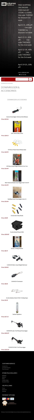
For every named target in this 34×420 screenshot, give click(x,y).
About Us (4, 389)
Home (3, 388)
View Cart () (22, 74)
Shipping (4, 375)
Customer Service (6, 367)
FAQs (3, 378)
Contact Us (5, 366)
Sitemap (4, 391)
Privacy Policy (5, 380)
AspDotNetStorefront (27, 411)
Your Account (5, 369)
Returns (4, 377)
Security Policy (5, 381)
